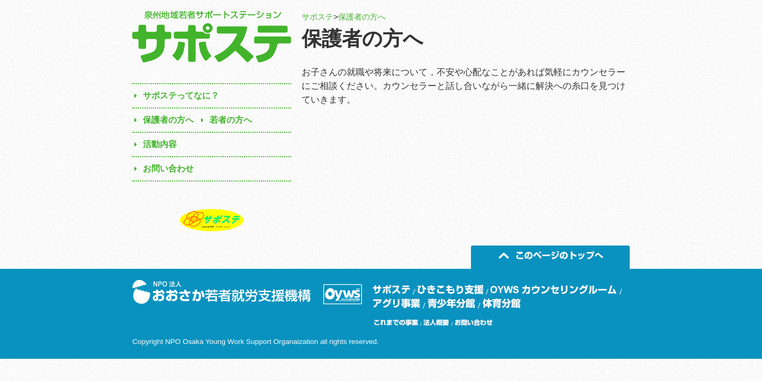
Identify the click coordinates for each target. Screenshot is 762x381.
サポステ (317, 16)
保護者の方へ (362, 16)
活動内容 (160, 144)
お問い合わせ (168, 168)
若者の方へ (231, 119)
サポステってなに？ (181, 95)
